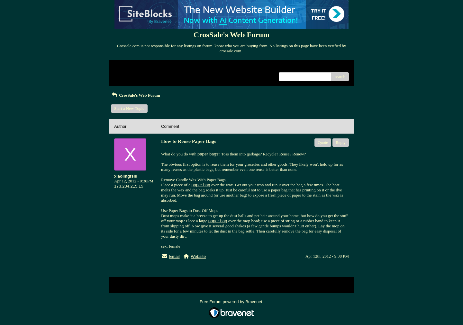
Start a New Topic (129, 108)
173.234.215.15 (128, 186)
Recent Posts (125, 74)
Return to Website (129, 67)
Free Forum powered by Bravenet (231, 301)
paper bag (200, 184)
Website (198, 256)
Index (154, 67)
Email (174, 256)
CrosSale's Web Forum (135, 95)
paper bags (207, 154)
